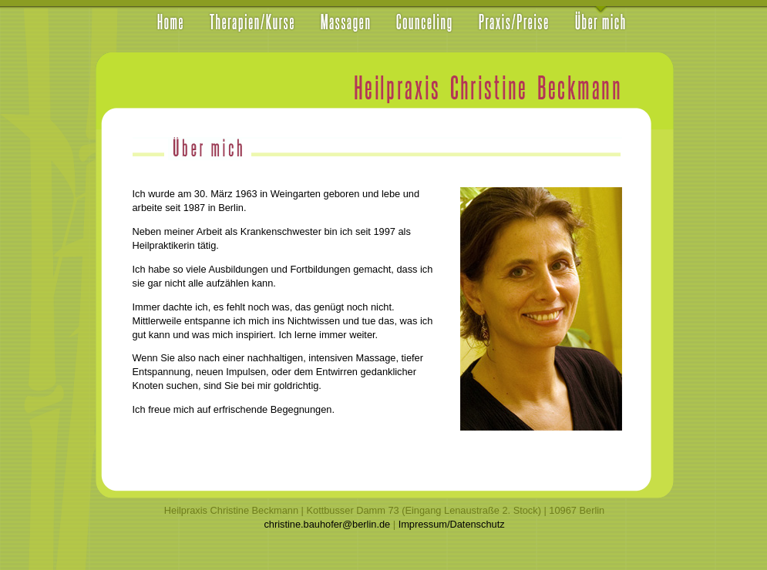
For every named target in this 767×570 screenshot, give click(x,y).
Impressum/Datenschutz (452, 524)
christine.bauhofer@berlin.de (327, 524)
